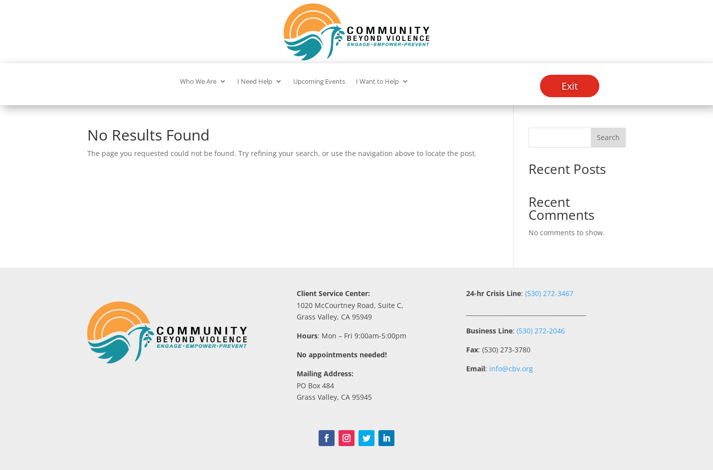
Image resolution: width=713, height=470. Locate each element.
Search (608, 137)
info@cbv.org (511, 368)
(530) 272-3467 (548, 293)
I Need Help (254, 82)
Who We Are (198, 82)
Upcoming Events (319, 82)
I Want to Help (377, 82)
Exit (569, 86)
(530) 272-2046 (541, 330)
